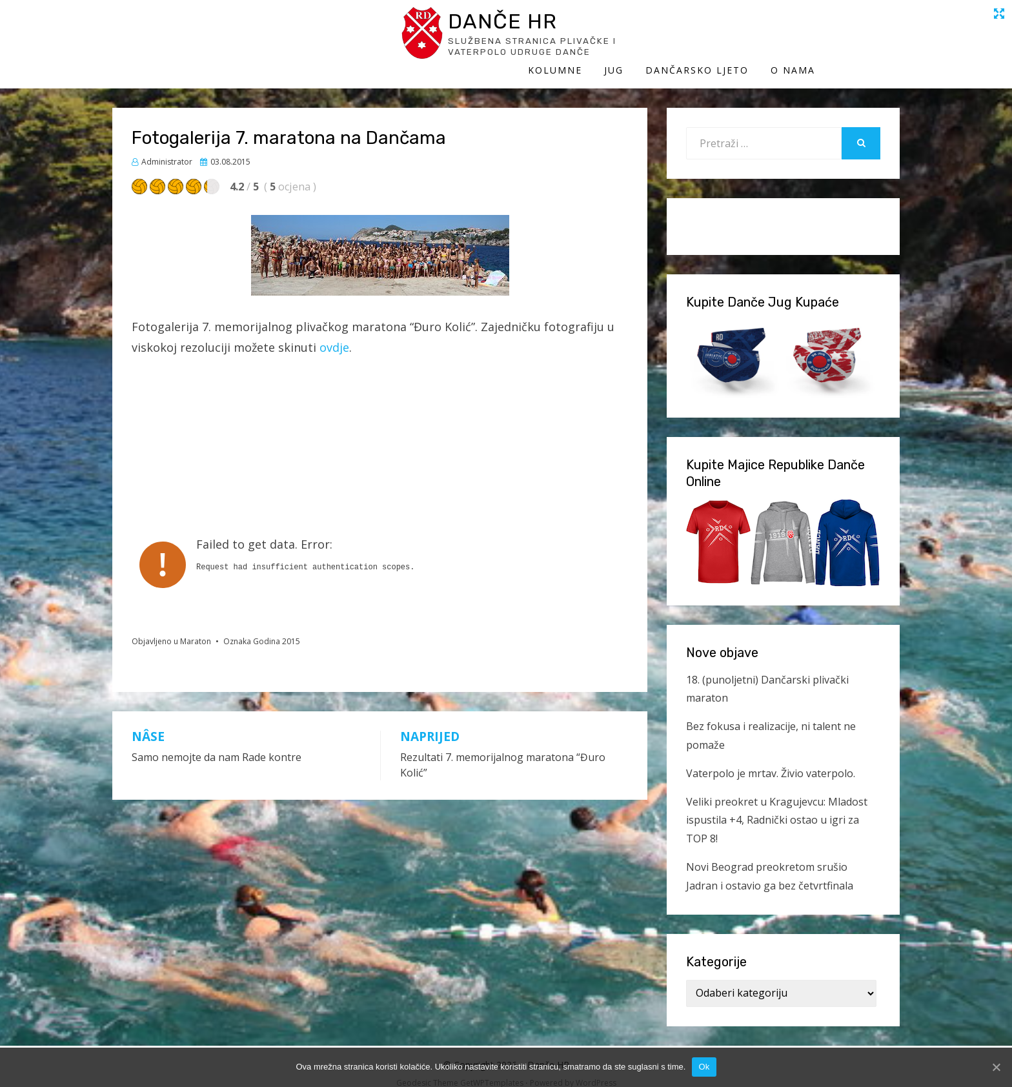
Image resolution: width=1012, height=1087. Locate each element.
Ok (703, 1067)
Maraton (195, 628)
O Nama (877, 37)
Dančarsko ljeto (781, 37)
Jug (698, 37)
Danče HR (232, 25)
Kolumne (639, 37)
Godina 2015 (276, 628)
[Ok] (995, 1067)
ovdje (334, 334)
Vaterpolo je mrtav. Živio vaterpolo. (770, 760)
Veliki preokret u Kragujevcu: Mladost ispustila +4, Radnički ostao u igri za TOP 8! (776, 807)
